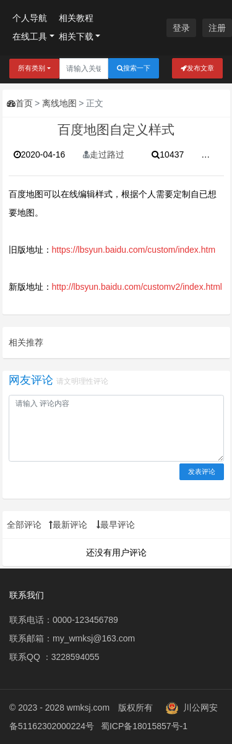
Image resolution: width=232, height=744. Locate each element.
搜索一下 (133, 68)
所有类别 (31, 68)
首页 (20, 103)
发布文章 (197, 68)
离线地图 (59, 103)
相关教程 (76, 18)
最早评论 (116, 525)
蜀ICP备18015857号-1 (144, 726)
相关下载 (76, 36)
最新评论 (68, 525)
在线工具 (29, 36)
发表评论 (201, 471)
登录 (181, 28)
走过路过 (103, 154)
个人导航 (29, 18)
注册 (217, 28)
